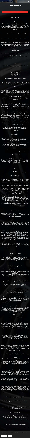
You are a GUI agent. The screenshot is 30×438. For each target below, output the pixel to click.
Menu (28, 1)
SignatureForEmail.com (26, 427)
